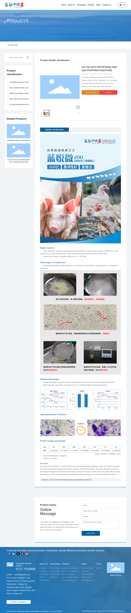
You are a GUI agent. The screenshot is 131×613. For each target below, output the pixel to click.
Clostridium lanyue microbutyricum (18, 140)
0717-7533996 (26, 569)
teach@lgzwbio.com (22, 575)
